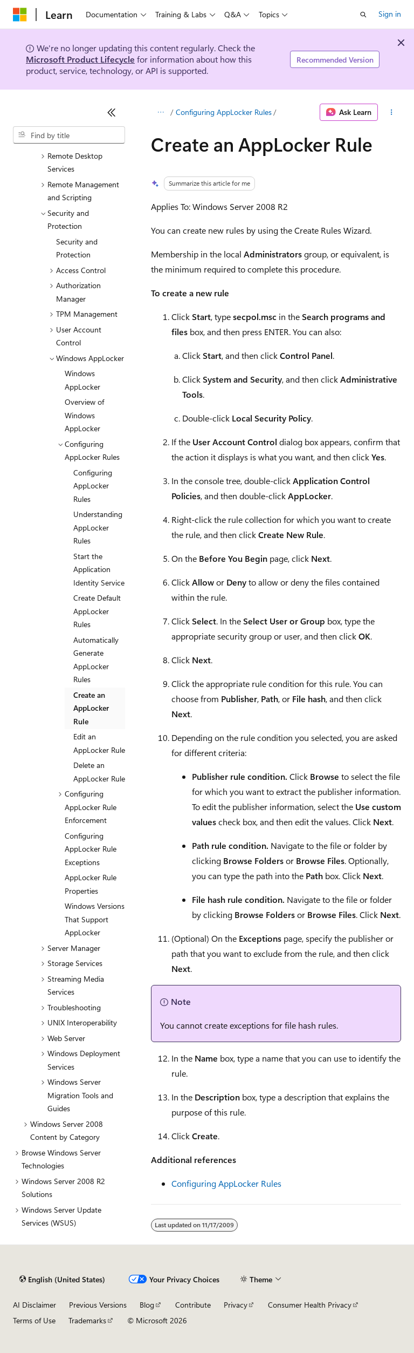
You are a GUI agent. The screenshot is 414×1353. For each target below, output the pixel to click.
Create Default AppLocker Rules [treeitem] (97, 611)
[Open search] (363, 14)
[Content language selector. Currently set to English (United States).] (62, 1279)
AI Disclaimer (34, 1305)
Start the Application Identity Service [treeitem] (99, 569)
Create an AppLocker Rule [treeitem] (91, 708)
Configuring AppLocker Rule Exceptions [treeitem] (90, 849)
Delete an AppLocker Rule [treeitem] (99, 772)
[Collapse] (111, 112)
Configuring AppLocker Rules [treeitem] (92, 485)
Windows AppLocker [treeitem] (82, 380)
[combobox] (69, 135)
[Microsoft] (20, 15)
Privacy (235, 1305)
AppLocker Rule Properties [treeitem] (90, 884)
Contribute (193, 1305)
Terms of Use (34, 1320)
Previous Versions (98, 1305)
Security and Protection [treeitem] (77, 248)
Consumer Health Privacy (309, 1305)
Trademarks (87, 1320)
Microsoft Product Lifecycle (80, 59)
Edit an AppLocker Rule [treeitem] (99, 743)
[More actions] (391, 112)
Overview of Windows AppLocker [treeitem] (84, 415)
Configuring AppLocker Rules (224, 112)
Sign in (389, 14)
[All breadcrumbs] (160, 112)
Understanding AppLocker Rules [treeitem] (97, 527)
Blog (147, 1305)
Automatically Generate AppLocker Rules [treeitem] (96, 660)
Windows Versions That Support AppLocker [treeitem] (95, 919)
